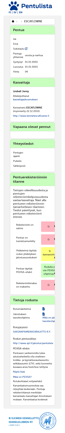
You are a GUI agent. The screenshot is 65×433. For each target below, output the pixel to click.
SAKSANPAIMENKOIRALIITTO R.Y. (32, 331)
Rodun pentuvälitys (24, 338)
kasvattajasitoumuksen (25, 99)
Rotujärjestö (20, 327)
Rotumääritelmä (22, 309)
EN (20, 12)
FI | (11, 12)
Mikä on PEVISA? (22, 377)
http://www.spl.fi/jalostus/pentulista (33, 343)
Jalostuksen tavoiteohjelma (21, 316)
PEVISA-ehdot (21, 348)
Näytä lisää (19, 371)
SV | (16, 12)
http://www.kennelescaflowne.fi (31, 116)
